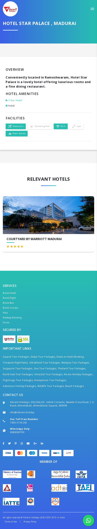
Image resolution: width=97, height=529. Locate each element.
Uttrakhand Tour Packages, (45, 362)
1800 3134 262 (18, 422)
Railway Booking (12, 317)
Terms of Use (11, 521)
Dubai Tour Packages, (43, 356)
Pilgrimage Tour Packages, (18, 380)
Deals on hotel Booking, (70, 356)
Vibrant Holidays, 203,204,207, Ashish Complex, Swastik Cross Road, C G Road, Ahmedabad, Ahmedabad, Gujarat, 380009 (52, 404)
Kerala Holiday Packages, (78, 374)
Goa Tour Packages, (45, 368)
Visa (5, 312)
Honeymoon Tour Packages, (50, 380)
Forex (6, 322)
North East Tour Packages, (18, 374)
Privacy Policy (30, 521)
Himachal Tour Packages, (48, 374)
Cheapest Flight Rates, (15, 362)
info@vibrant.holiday (22, 412)
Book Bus (8, 302)
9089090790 (17, 432)
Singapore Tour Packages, (18, 368)
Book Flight (9, 298)
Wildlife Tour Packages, (50, 386)
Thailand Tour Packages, (72, 368)
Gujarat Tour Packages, (16, 356)
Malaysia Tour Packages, (75, 362)
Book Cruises (10, 307)
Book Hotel (9, 293)
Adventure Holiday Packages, (20, 386)
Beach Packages (74, 386)
